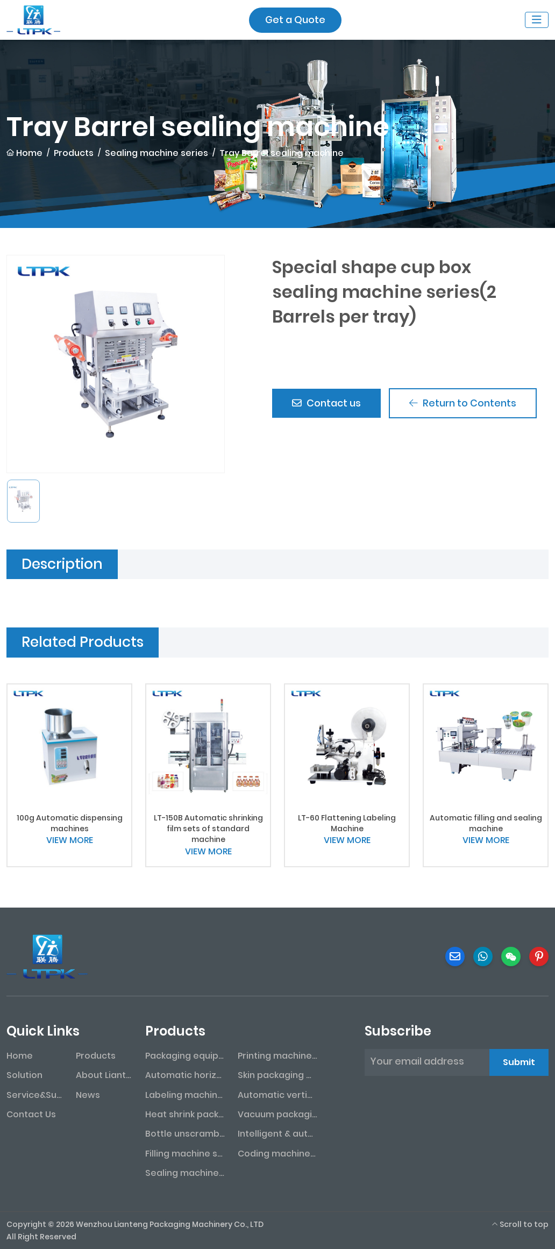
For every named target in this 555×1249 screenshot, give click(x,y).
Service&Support (34, 1095)
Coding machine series (277, 1153)
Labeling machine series (185, 1095)
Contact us (327, 403)
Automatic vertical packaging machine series (277, 1095)
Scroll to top (520, 1224)
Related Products (83, 642)
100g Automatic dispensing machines (70, 823)
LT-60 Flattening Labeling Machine (347, 823)
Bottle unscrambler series (185, 1133)
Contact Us (31, 1114)
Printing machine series (277, 1056)
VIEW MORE (69, 840)
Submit (519, 1062)
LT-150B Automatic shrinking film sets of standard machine (208, 828)
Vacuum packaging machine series (277, 1114)
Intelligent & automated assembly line (277, 1133)
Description (62, 564)
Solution (24, 1075)
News (88, 1095)
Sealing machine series (185, 1173)
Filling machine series (185, 1153)
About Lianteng (104, 1075)
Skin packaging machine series (277, 1075)
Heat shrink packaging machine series (185, 1114)
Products (96, 1056)
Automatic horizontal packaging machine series (185, 1075)
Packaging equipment (185, 1056)
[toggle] (537, 20)
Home (19, 1056)
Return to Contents (464, 403)
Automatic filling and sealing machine (486, 823)
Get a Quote (295, 19)
